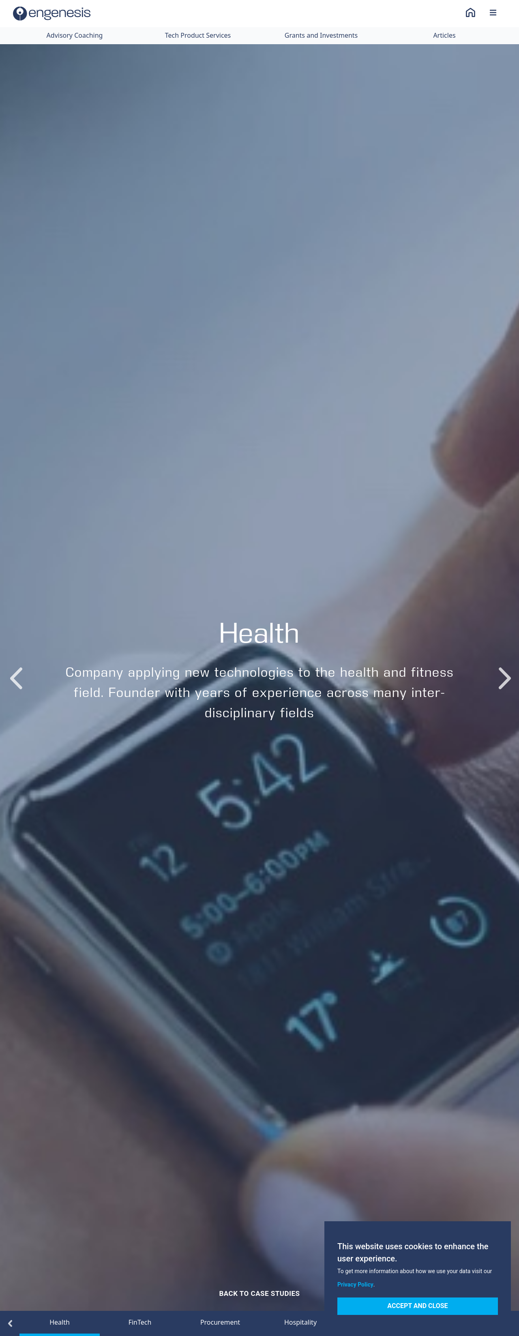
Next (504, 670)
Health (59, 1322)
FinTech (140, 1322)
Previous (15, 670)
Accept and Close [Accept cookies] (417, 1306)
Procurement (220, 1322)
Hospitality (300, 1322)
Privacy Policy (355, 1284)
